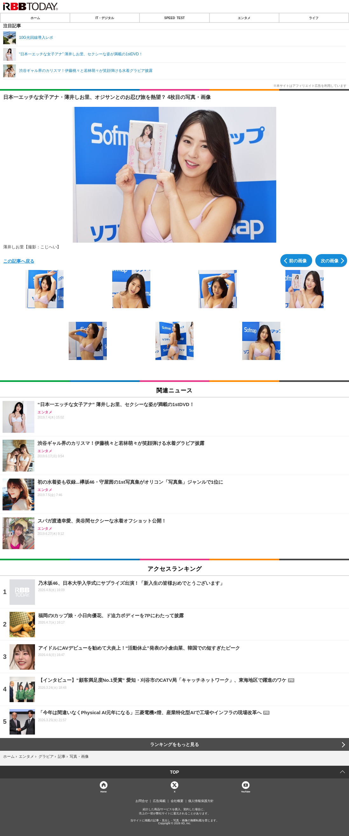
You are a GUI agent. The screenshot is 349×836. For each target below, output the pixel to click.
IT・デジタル (104, 17)
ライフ (313, 17)
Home (103, 791)
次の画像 (330, 260)
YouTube (245, 791)
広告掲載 (159, 801)
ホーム (35, 17)
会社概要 (177, 801)
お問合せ (141, 801)
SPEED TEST (174, 17)
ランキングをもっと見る (174, 744)
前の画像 (298, 260)
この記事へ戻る (18, 261)
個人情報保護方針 (201, 801)
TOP (174, 772)
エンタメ (244, 17)
